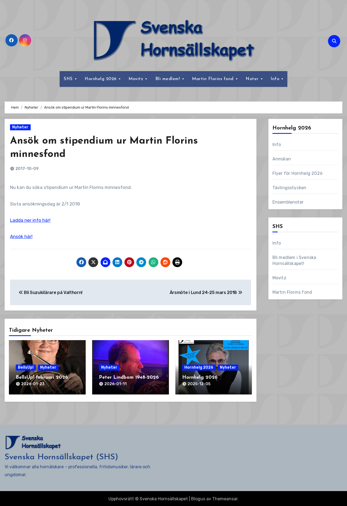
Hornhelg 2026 (101, 79)
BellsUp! (26, 367)
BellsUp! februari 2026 (42, 377)
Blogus (198, 498)
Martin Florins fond (213, 79)
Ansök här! (21, 236)
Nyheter (20, 127)
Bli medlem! (168, 79)
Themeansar (224, 498)
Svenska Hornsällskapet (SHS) (61, 456)
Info (276, 79)
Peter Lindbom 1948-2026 (129, 377)
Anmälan (281, 159)
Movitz (136, 79)
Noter (253, 79)
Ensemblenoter (288, 202)
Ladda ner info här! (30, 220)
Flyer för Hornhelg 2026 (297, 173)
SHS (69, 79)
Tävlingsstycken (289, 187)
